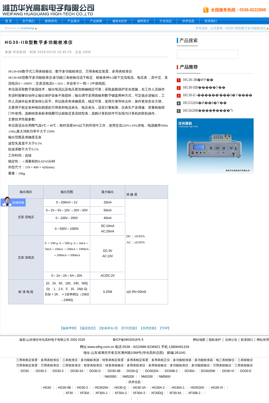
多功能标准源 (90, 360)
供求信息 (188, 21)
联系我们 (211, 21)
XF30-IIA (175, 393)
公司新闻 (216, 28)
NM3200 (147, 376)
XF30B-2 (194, 393)
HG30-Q (120, 387)
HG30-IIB (15, 71)
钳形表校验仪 (114, 365)
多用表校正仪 (160, 360)
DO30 (25, 371)
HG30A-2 (158, 387)
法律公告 (231, 340)
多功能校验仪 (200, 365)
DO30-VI (228, 371)
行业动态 (166, 21)
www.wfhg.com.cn (100, 347)
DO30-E (245, 371)
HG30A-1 (178, 387)
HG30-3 (82, 387)
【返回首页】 (88, 328)
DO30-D (95, 371)
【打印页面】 (129, 328)
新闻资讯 (51, 21)
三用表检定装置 (27, 360)
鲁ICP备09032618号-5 (128, 340)
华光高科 (201, 28)
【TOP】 (165, 328)
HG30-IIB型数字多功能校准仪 (245, 28)
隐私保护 (215, 340)
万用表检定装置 (97, 71)
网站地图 (199, 340)
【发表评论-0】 (108, 328)
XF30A (84, 393)
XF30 (69, 393)
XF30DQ (157, 393)
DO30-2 (41, 371)
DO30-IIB (114, 371)
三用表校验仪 (42, 71)
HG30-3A (139, 387)
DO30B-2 (171, 371)
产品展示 (73, 21)
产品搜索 (96, 21)
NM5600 (164, 376)
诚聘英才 (143, 21)
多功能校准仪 (72, 71)
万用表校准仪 (50, 365)
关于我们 (28, 21)
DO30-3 (58, 371)
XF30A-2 (121, 393)
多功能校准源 (182, 360)
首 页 (8, 21)
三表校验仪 (71, 77)
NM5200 (128, 376)
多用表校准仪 (122, 71)
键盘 (114, 95)
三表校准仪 (70, 360)
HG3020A (101, 387)
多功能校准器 (203, 360)
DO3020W (208, 371)
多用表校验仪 (157, 365)
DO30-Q (132, 371)
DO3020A (152, 371)
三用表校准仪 (71, 365)
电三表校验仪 (225, 360)
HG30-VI (217, 387)
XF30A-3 (139, 393)
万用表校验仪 (222, 365)
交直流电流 (44, 83)
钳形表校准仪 (93, 365)
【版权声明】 (68, 328)
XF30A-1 (102, 393)
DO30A (189, 371)
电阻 (101, 83)
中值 (95, 83)
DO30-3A (76, 371)
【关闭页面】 (148, 328)
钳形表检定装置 (113, 360)
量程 (31, 161)
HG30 (47, 387)
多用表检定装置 (137, 360)
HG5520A (197, 387)
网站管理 (263, 340)
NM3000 (110, 376)
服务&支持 (119, 21)
